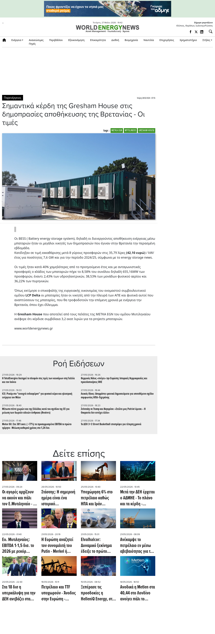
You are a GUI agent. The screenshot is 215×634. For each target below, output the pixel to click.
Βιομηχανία (131, 40)
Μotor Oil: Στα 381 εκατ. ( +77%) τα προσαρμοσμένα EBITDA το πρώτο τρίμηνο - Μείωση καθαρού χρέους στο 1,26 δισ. (36, 426)
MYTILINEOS (130, 131)
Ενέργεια (16, 40)
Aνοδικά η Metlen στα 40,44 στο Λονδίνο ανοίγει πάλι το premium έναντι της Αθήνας (137, 593)
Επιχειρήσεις (166, 40)
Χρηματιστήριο (188, 40)
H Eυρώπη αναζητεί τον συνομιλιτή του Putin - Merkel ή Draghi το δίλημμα (57, 546)
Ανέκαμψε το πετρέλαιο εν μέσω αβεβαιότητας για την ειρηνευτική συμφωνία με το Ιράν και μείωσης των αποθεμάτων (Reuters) (137, 546)
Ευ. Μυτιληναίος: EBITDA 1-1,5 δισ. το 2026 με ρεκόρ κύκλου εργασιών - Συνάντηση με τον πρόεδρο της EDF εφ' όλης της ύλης (19, 546)
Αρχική (5, 40)
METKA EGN (116, 131)
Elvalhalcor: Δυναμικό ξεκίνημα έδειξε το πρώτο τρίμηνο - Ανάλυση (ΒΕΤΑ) (96, 546)
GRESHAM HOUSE (146, 131)
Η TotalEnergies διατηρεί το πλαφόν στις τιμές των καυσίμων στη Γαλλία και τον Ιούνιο (38, 380)
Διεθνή (115, 40)
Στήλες (206, 40)
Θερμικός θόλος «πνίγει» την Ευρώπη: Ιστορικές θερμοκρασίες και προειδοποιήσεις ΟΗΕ (114, 380)
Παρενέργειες (12, 98)
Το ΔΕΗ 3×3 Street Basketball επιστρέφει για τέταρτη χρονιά (111, 424)
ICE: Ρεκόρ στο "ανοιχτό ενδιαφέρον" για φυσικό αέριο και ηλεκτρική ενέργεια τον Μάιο (37, 395)
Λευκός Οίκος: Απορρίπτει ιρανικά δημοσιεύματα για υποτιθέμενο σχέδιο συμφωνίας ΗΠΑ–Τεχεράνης (117, 395)
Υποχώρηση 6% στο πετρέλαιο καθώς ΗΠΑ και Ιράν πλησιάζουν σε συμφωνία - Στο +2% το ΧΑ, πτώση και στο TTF (98, 498)
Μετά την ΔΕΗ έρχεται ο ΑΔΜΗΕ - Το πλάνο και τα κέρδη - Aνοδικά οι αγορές (137, 498)
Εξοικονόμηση (76, 40)
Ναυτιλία (149, 40)
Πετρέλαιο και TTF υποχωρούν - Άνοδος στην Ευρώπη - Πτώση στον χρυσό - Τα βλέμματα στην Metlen (58, 593)
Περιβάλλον (56, 40)
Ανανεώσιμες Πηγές (36, 41)
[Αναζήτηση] (209, 31)
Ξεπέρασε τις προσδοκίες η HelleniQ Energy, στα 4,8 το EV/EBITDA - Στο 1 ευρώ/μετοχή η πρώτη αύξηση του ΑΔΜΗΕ (97, 593)
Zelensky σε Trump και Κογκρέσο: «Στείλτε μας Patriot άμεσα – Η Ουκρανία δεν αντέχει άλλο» (113, 411)
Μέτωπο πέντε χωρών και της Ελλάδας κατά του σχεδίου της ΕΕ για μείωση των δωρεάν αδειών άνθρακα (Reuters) (36, 411)
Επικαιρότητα (98, 40)
